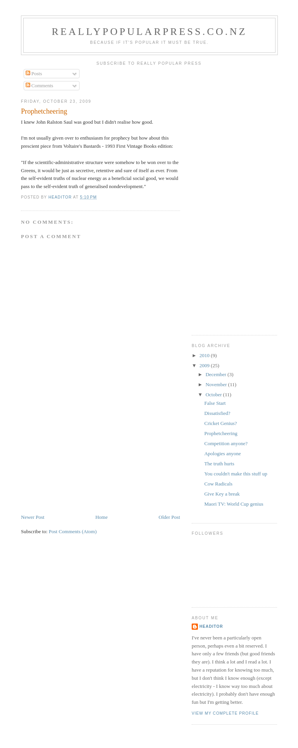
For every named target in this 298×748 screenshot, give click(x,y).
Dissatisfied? (217, 413)
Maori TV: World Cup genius (233, 504)
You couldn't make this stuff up (235, 474)
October (214, 394)
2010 (205, 355)
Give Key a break (221, 494)
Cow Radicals (218, 484)
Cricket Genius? (220, 423)
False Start (214, 403)
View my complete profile (225, 713)
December (217, 374)
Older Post (169, 517)
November (217, 384)
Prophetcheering (220, 433)
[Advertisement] (79, 459)
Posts (34, 73)
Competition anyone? (226, 443)
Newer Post (32, 517)
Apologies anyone (222, 453)
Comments (40, 85)
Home (101, 517)
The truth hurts (219, 463)
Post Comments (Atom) (73, 531)
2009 (205, 365)
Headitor (211, 626)
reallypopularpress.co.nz (149, 31)
